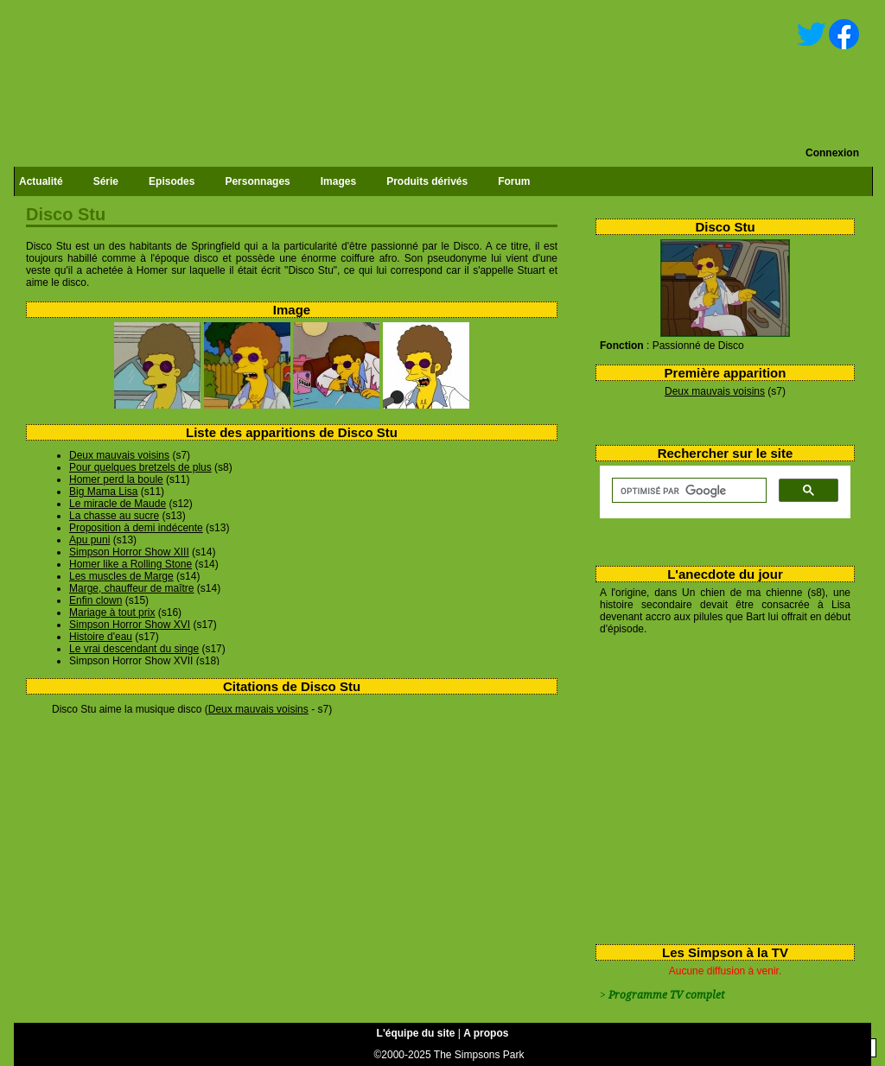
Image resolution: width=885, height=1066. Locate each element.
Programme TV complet (666, 995)
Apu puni (89, 540)
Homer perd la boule (116, 479)
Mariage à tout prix (112, 612)
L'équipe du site (416, 1033)
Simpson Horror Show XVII (131, 661)
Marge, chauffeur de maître (131, 588)
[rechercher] (687, 490)
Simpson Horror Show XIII (129, 552)
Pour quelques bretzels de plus (140, 467)
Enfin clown (95, 600)
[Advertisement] (718, 786)
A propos (485, 1033)
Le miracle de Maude (117, 504)
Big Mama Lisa (103, 491)
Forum (514, 181)
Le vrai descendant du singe (134, 649)
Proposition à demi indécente (136, 528)
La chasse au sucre (114, 516)
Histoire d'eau (100, 637)
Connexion (832, 153)
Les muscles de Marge (121, 576)
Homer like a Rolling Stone (130, 564)
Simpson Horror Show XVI (129, 625)
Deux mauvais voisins (715, 391)
